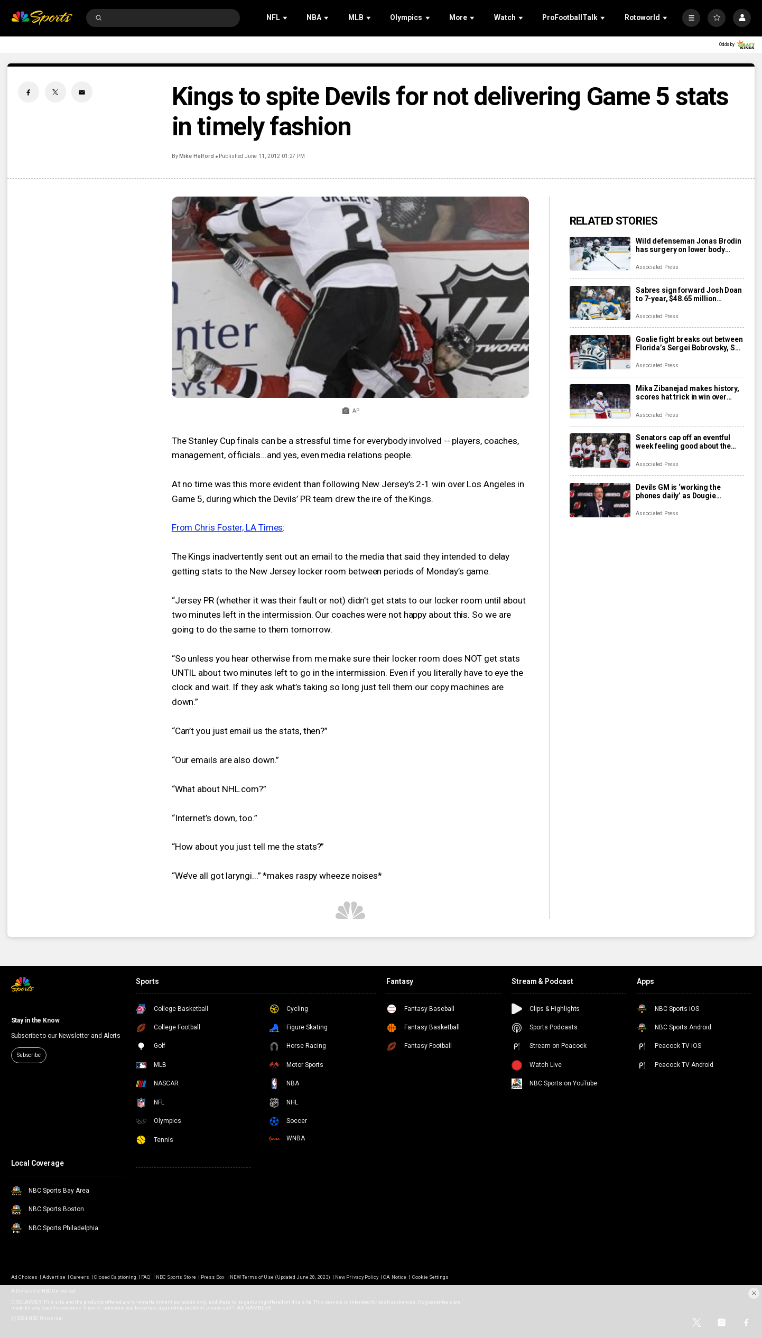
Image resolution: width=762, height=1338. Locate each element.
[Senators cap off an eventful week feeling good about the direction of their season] (600, 450)
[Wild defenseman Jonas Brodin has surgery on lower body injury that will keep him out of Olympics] (600, 254)
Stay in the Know (35, 1020)
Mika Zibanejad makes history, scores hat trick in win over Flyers (687, 392)
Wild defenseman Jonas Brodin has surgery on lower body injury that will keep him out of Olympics (688, 245)
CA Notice (394, 1277)
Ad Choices (24, 1277)
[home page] (42, 18)
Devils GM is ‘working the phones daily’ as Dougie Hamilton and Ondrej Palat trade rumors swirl (680, 491)
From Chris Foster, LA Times (227, 527)
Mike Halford (196, 156)
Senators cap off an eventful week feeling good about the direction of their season (683, 441)
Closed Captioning (115, 1277)
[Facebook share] (28, 92)
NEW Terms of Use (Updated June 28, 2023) (280, 1277)
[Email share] (81, 92)
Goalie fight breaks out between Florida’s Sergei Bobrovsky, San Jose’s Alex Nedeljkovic (690, 343)
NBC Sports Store (176, 1277)
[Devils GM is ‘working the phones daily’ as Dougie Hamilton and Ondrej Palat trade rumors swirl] (600, 500)
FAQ (146, 1277)
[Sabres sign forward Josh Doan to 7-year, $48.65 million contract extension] (600, 303)
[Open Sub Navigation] (286, 18)
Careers (79, 1277)
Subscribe (29, 1055)
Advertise (53, 1277)
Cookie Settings (430, 1277)
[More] (691, 18)
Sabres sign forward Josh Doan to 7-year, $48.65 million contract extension (689, 294)
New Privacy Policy (356, 1277)
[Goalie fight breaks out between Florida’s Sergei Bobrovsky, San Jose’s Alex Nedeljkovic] (600, 352)
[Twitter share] (55, 92)
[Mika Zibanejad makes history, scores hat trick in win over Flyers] (600, 401)
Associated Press (657, 267)
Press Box (213, 1277)
